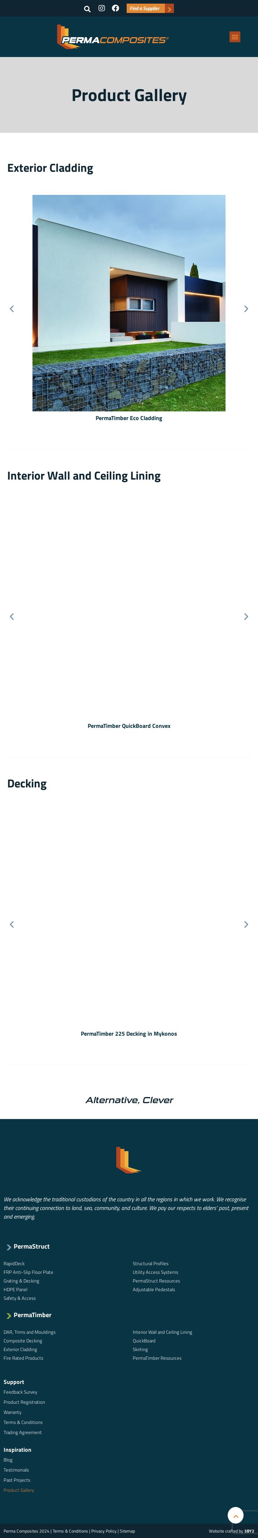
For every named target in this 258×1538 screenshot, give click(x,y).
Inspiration (17, 1449)
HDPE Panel (15, 1289)
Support (14, 1381)
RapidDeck (14, 1263)
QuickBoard (144, 1340)
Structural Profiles (151, 1263)
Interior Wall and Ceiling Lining (162, 1332)
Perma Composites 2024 (26, 1531)
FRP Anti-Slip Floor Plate (28, 1272)
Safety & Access (20, 1298)
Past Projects (17, 1480)
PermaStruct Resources (156, 1280)
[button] (87, 9)
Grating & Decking (21, 1280)
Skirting (140, 1349)
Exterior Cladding (20, 1349)
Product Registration (24, 1402)
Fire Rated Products (23, 1358)
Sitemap (127, 1531)
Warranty (12, 1412)
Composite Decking (23, 1340)
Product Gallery (19, 1490)
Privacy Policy (104, 1531)
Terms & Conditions (23, 1422)
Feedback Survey (20, 1391)
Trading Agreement (23, 1432)
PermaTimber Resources (157, 1358)
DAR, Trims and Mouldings (30, 1332)
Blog (8, 1459)
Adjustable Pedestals (154, 1289)
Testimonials (16, 1469)
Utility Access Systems (155, 1272)
